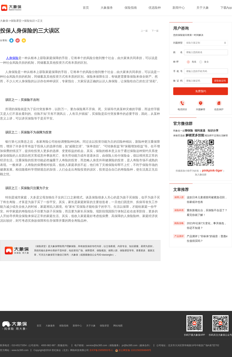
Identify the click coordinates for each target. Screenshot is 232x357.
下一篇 (155, 30)
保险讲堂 (104, 325)
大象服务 (107, 7)
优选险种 (154, 7)
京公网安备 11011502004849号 (135, 350)
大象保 (4, 20)
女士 (206, 62)
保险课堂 (16, 20)
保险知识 (29, 20)
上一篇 (144, 30)
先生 (194, 62)
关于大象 (202, 7)
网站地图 (118, 325)
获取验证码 (220, 80)
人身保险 (12, 58)
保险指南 (131, 7)
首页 (86, 7)
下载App (226, 7)
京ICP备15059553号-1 (101, 350)
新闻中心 (178, 7)
